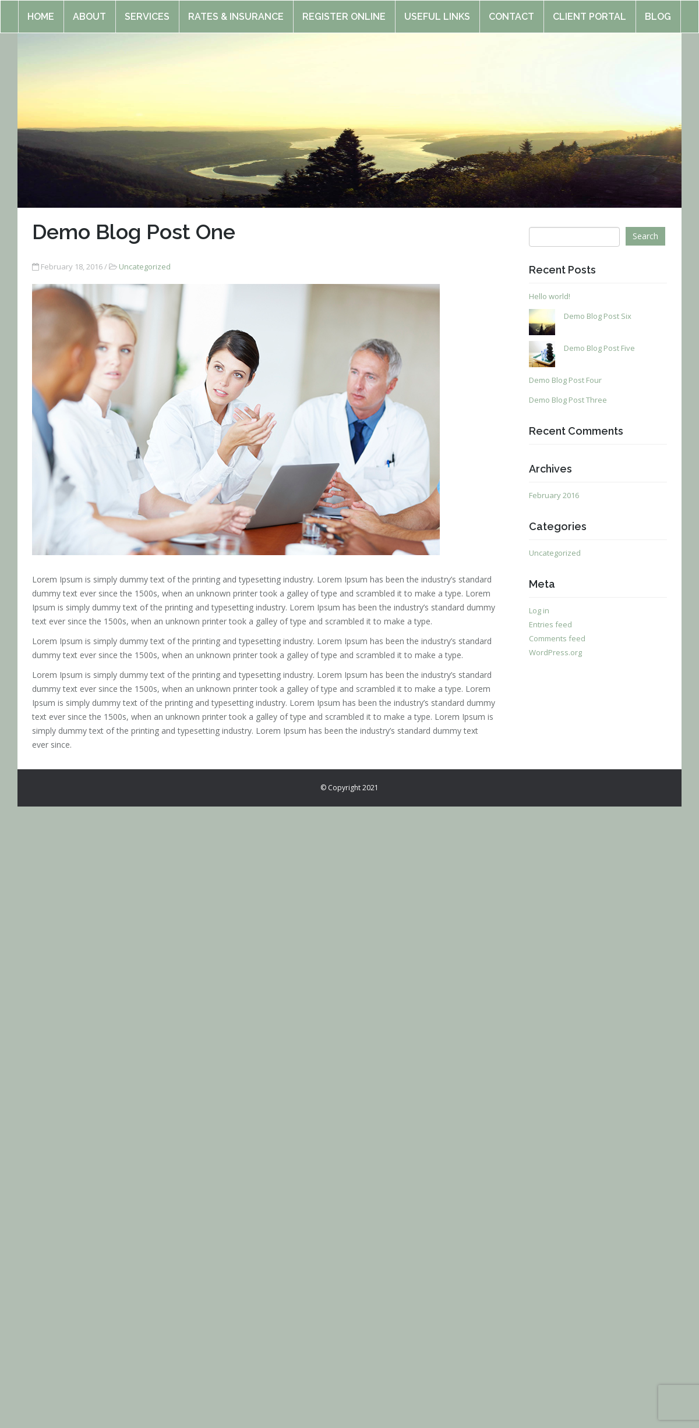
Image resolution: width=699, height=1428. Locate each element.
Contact (511, 11)
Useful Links (437, 11)
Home (40, 11)
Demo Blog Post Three (568, 400)
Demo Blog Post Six (597, 316)
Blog (658, 11)
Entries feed (550, 624)
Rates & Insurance (236, 11)
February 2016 (554, 495)
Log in (539, 610)
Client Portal (589, 11)
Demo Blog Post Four (565, 380)
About (89, 11)
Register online (344, 11)
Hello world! (549, 296)
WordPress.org (555, 652)
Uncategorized (145, 266)
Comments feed (557, 638)
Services (147, 11)
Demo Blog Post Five (599, 348)
